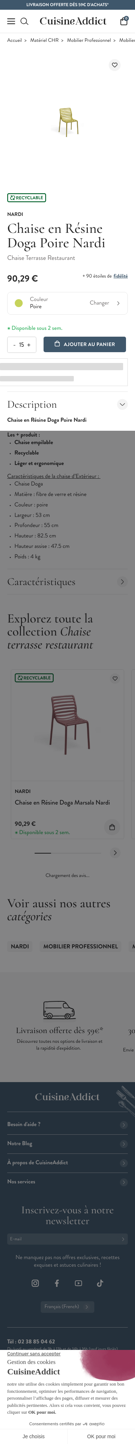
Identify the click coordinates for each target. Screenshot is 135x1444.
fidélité (121, 276)
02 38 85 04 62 (36, 1342)
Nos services (67, 1182)
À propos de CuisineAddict (67, 1163)
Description (67, 404)
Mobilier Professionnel (89, 40)
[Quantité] (21, 345)
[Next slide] (115, 852)
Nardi (20, 947)
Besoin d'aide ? (67, 1124)
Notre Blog (67, 1143)
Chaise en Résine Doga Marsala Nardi (62, 802)
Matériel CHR (44, 40)
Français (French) (67, 1307)
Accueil (14, 40)
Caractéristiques (67, 581)
